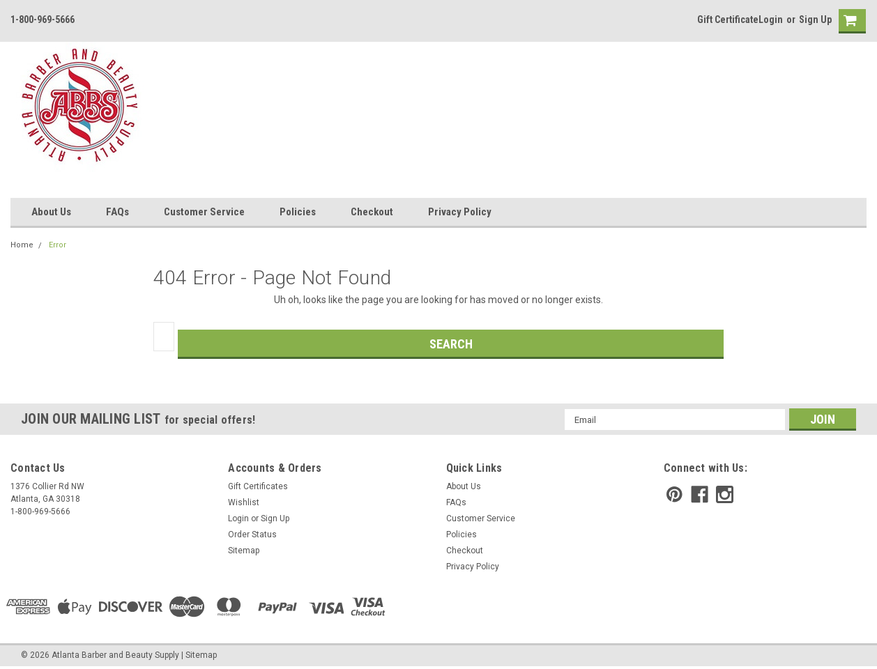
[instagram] (724, 494)
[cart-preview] (849, 21)
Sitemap (243, 550)
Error (57, 244)
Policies (298, 212)
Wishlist (243, 502)
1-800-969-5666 (42, 19)
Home (21, 244)
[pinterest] (674, 494)
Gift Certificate (727, 19)
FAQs (117, 212)
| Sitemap (199, 655)
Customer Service (204, 212)
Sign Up (815, 19)
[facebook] (699, 494)
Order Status (252, 534)
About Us (51, 212)
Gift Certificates (258, 486)
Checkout (372, 212)
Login (770, 19)
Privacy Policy (459, 212)
